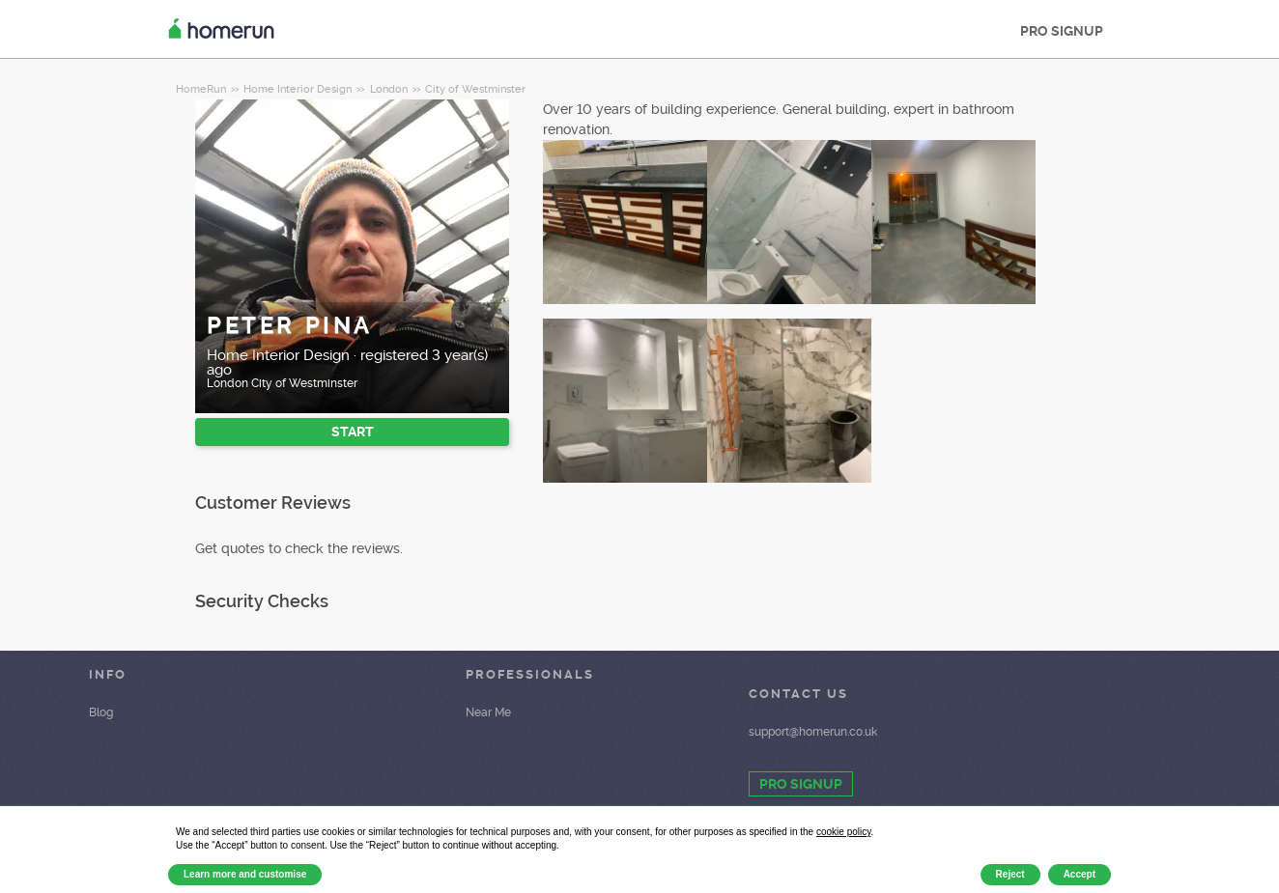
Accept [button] (1079, 874)
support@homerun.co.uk (813, 732)
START (352, 431)
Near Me (488, 712)
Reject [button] (1010, 874)
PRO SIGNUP (1061, 31)
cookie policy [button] (843, 831)
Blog (101, 712)
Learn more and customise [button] (245, 874)
